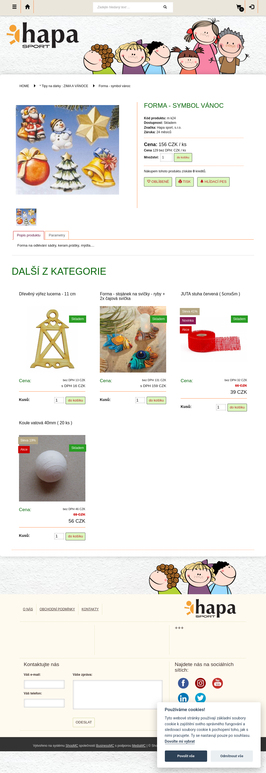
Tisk (184, 182)
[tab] (28, 235)
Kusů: (24, 399)
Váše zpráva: (82, 675)
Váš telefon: (33, 693)
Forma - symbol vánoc (115, 86)
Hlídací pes (213, 182)
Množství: (151, 157)
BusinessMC (105, 746)
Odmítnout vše (231, 756)
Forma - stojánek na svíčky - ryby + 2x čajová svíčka (132, 296)
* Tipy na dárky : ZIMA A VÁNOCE (64, 86)
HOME (24, 86)
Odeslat (84, 722)
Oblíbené (158, 182)
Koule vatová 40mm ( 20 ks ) (45, 423)
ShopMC (72, 746)
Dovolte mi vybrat (180, 741)
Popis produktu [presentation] (28, 235)
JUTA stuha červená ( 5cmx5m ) (210, 294)
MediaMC (139, 746)
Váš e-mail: (32, 675)
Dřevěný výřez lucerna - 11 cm (47, 294)
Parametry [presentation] (57, 235)
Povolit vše (186, 756)
